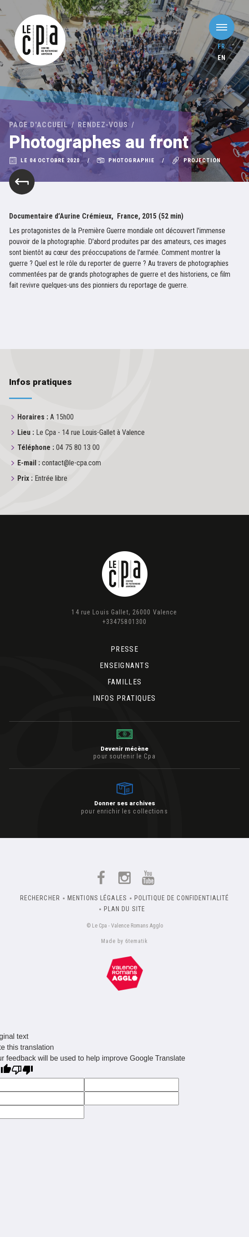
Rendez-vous (103, 124)
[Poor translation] (22, 1071)
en (222, 57)
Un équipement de (125, 973)
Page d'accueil (38, 124)
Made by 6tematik (124, 941)
